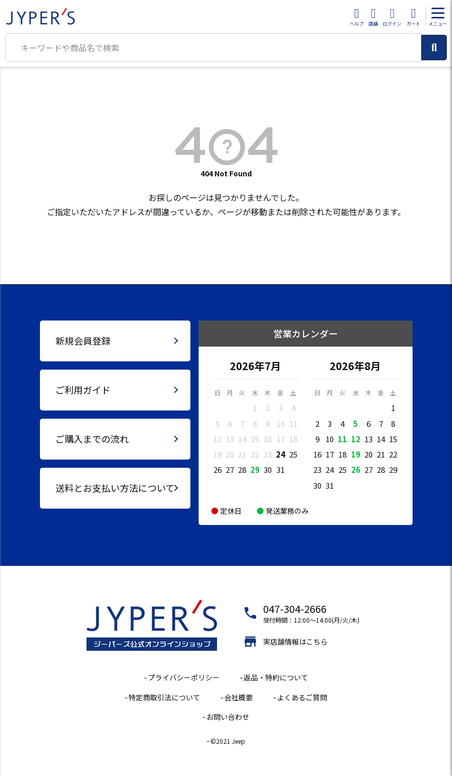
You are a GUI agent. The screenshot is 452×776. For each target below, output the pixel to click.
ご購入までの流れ (92, 438)
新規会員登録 (83, 340)
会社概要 (238, 697)
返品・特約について (276, 677)
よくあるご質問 (302, 697)
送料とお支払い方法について (115, 487)
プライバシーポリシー (184, 677)
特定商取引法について (164, 697)
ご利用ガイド (83, 389)
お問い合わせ (227, 717)
